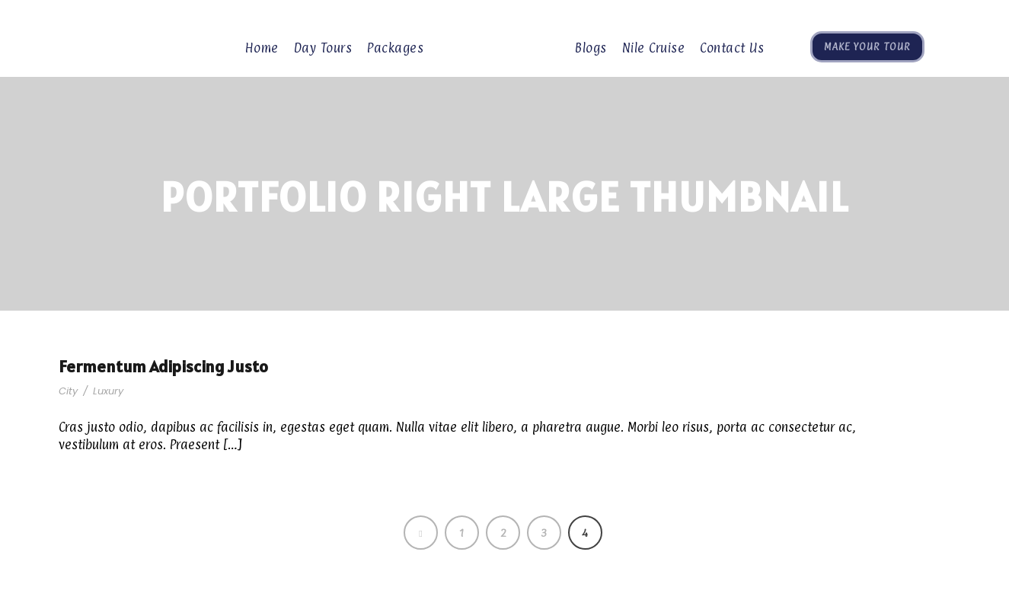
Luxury (108, 391)
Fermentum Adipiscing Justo (163, 366)
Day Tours (323, 48)
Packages (395, 48)
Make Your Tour (867, 46)
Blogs (591, 48)
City (68, 391)
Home (262, 48)
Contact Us (732, 48)
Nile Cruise (653, 48)
